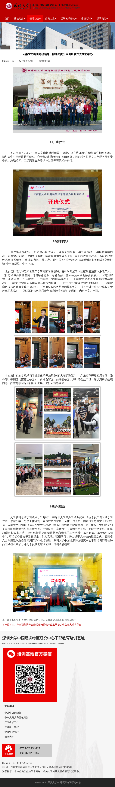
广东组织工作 (11, 722)
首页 (7, 18)
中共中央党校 (11, 732)
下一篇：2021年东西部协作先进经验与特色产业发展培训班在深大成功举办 (41, 624)
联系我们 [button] (102, 18)
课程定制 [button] (86, 18)
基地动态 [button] (35, 18)
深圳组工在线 (11, 727)
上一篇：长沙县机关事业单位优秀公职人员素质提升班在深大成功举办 (39, 620)
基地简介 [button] (19, 18)
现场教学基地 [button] (69, 18)
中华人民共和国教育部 (16, 717)
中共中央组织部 (12, 712)
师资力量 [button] (50, 18)
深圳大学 (9, 736)
